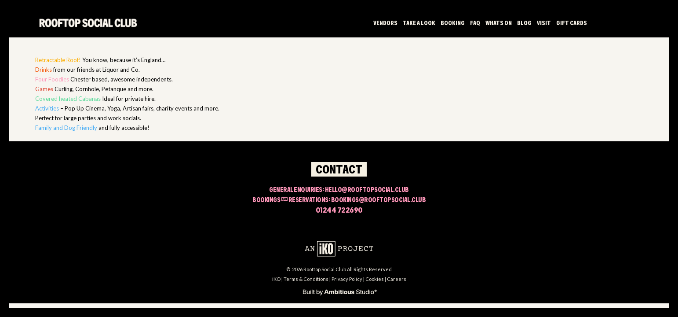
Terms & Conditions (306, 279)
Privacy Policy (347, 279)
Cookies (374, 279)
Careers (396, 279)
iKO (276, 279)
